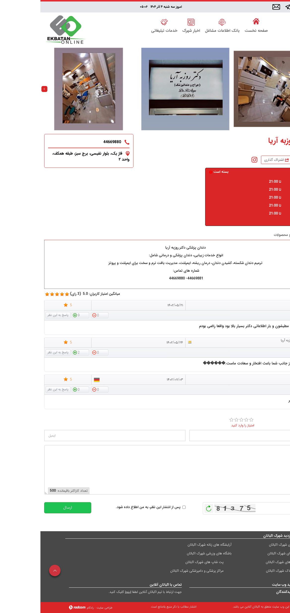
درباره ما (276, 235)
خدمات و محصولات (247, 235)
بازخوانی (168, 507)
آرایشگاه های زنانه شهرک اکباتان (169, 544)
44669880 (72, 142)
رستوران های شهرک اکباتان (246, 544)
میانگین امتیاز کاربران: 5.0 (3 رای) (55, 294)
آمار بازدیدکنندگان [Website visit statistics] (249, 592)
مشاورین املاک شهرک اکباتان (245, 570)
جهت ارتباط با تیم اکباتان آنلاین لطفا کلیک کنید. (104, 592)
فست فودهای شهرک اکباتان (246, 553)
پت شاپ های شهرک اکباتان (164, 562)
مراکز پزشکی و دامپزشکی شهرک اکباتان (156, 570)
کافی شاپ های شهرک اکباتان (245, 562)
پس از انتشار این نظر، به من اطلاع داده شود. (107, 507)
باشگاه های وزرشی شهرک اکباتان (168, 553)
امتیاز (279, 419)
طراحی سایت (64, 607)
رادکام (49, 607)
